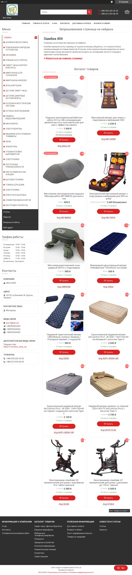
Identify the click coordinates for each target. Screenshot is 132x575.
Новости (7, 217)
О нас (54, 23)
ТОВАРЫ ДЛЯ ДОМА (15, 185)
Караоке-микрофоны (43, 530)
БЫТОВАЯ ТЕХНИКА (14, 180)
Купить (65, 140)
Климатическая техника (45, 549)
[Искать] (89, 12)
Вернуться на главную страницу (64, 58)
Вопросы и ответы (11, 222)
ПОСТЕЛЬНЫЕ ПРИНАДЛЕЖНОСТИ (15, 165)
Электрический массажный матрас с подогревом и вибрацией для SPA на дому (108, 196)
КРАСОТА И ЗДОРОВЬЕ (16, 195)
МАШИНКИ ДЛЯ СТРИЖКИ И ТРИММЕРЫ (18, 135)
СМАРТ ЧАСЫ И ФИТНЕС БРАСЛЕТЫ (16, 66)
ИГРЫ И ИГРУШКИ (13, 85)
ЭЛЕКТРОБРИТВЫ (14, 129)
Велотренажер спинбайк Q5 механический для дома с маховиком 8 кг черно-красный (64, 482)
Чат (120, 568)
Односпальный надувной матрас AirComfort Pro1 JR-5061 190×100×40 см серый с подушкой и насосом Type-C (64, 410)
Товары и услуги (41, 23)
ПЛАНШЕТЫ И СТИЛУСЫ (16, 60)
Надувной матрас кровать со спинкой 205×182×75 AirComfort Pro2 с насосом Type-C (108, 408)
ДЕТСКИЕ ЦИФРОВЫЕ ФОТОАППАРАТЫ (15, 97)
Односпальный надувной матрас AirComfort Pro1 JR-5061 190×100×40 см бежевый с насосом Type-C (108, 337)
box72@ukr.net (12, 323)
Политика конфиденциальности (81, 572)
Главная (26, 23)
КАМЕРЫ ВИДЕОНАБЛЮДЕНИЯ (15, 117)
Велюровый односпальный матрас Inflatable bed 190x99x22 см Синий (108, 266)
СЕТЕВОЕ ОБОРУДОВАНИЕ (17, 111)
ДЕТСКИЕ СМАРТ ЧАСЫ (16, 91)
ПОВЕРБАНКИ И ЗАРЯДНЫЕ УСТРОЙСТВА (18, 48)
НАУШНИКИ (11, 55)
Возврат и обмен (102, 23)
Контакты (65, 23)
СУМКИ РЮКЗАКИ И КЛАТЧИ (18, 200)
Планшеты (39, 539)
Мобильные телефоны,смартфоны (44, 534)
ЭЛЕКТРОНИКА (12, 159)
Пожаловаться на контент (58, 572)
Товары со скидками (76, 537)
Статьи (6, 212)
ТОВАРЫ (7, 37)
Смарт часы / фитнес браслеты (48, 526)
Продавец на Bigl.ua (66, 570)
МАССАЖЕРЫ (12, 124)
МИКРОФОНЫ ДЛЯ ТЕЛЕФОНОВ (14, 74)
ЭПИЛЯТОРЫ (11, 147)
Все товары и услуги (118, 511)
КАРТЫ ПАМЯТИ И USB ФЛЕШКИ (16, 173)
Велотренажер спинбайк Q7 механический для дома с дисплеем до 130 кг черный (108, 482)
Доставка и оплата (81, 23)
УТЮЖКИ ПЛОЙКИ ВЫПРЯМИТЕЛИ (14, 153)
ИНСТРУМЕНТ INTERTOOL (17, 205)
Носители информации (44, 546)
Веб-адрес (8, 227)
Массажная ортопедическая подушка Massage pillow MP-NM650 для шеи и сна (64, 196)
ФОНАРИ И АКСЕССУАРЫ (17, 42)
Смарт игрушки (41, 556)
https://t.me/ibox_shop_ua (15, 347)
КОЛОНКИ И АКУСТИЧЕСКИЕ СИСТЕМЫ (18, 104)
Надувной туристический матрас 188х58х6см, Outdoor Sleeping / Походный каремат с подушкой (64, 337)
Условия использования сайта (15, 533)
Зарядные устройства (44, 542)
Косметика (39, 553)
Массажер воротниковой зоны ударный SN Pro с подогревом (64, 266)
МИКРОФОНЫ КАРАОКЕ (16, 80)
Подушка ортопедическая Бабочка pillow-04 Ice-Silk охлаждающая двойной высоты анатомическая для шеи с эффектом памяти (64, 121)
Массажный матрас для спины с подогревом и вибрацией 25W (108, 118)
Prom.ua (78, 568)
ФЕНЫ (8, 141)
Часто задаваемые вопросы (79, 533)
